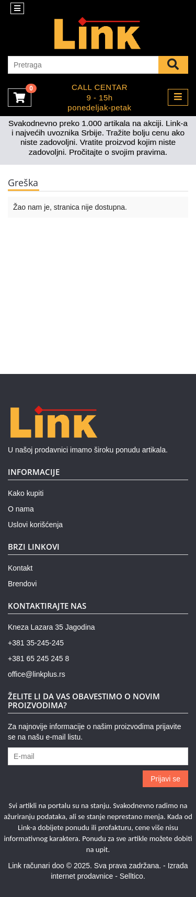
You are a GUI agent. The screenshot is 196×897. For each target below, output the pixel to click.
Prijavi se (165, 779)
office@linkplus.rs (36, 674)
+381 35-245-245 (36, 643)
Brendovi (22, 584)
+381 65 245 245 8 (38, 658)
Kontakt (20, 568)
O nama (21, 509)
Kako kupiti (25, 493)
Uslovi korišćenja (35, 524)
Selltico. (132, 876)
